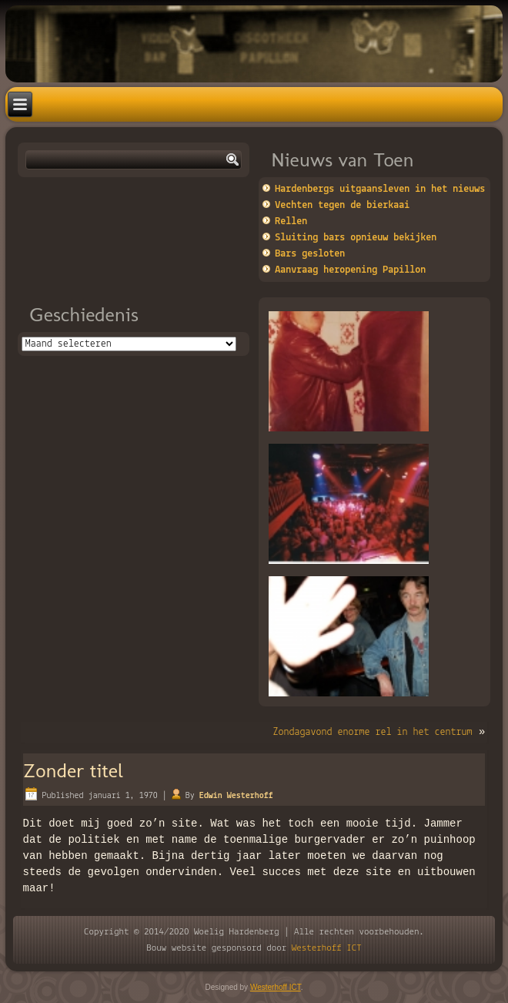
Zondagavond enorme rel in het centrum (373, 732)
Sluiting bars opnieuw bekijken (355, 237)
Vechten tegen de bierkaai (342, 205)
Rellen (291, 221)
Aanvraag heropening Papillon (350, 270)
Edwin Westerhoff (236, 795)
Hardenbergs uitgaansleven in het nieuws (380, 189)
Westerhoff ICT (327, 948)
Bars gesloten (310, 254)
